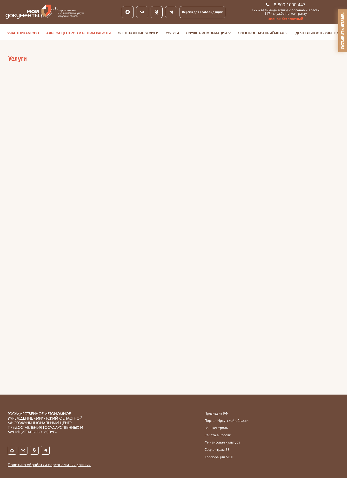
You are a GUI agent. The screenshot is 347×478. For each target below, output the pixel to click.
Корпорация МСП (219, 457)
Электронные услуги (138, 33)
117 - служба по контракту (285, 13)
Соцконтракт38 (217, 450)
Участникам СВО (23, 33)
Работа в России (218, 435)
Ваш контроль (216, 428)
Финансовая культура (222, 442)
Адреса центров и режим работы (78, 33)
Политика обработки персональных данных (49, 464)
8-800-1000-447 (285, 5)
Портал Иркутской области (227, 421)
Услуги (172, 33)
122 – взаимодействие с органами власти (286, 10)
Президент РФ (216, 413)
